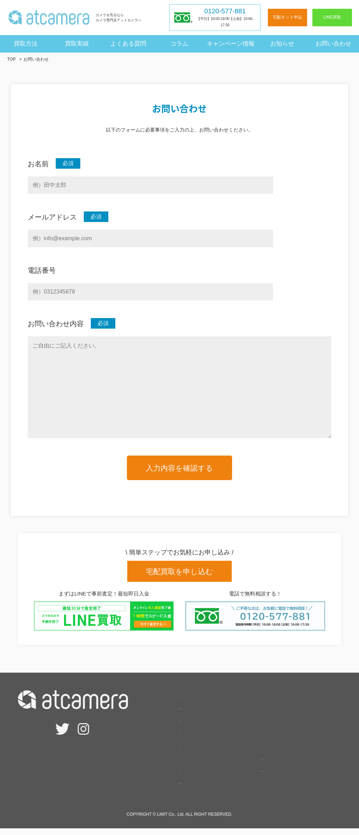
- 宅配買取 (192, 738)
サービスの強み (199, 776)
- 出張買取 (192, 751)
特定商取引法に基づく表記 (293, 764)
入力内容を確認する (179, 468)
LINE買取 (332, 17)
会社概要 (271, 751)
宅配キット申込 (287, 17)
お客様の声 (274, 701)
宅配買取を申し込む (179, 571)
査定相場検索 (196, 713)
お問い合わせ (333, 43)
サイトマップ (277, 789)
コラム (179, 43)
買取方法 (26, 43)
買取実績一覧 (277, 738)
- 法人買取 (192, 764)
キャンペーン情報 (231, 43)
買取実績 (77, 43)
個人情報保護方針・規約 (291, 776)
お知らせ (282, 43)
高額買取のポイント (205, 789)
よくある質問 (128, 43)
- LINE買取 (193, 726)
